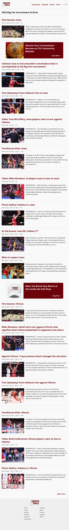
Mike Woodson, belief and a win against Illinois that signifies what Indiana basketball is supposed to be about (33, 328)
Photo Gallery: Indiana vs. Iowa (18, 204)
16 (21, 385)
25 (22, 151)
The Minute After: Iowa (14, 148)
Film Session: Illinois (13, 303)
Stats (58, 5)
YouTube (42, 512)
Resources (26, 517)
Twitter (41, 510)
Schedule (45, 5)
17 (23, 333)
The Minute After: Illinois (15, 412)
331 (21, 260)
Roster (52, 5)
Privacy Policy (27, 519)
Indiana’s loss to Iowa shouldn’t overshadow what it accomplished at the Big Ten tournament (30, 65)
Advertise (26, 514)
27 (21, 96)
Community (36, 5)
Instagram (42, 514)
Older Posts (62, 494)
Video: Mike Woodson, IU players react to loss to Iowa (30, 178)
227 (21, 234)
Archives (26, 512)
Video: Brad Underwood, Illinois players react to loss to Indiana (31, 440)
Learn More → (56, 56)
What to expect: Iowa (13, 257)
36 (23, 69)
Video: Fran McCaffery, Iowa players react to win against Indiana (32, 121)
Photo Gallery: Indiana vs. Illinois (19, 468)
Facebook (42, 508)
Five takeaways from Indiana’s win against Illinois (29, 382)
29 (22, 415)
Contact (26, 510)
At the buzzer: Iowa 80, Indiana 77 (20, 231)
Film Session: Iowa (11, 19)
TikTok (41, 517)
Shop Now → (56, 296)
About (25, 508)
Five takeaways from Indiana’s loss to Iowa (25, 92)
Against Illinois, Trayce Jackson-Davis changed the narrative (34, 356)
